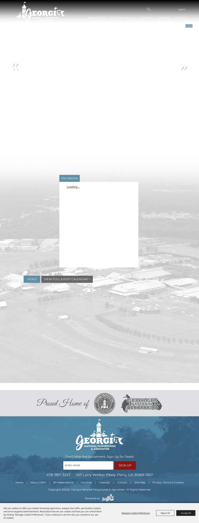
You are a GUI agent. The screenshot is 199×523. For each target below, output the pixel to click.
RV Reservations (123, 17)
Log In (181, 9)
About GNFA (97, 17)
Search (149, 9)
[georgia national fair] (107, 404)
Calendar (164, 17)
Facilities (146, 17)
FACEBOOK (69, 178)
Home (19, 482)
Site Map (139, 482)
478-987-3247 (58, 475)
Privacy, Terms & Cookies (168, 482)
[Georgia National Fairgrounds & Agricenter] (40, 12)
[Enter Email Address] (88, 465)
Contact (181, 17)
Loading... (73, 187)
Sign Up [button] (125, 465)
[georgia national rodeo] (141, 403)
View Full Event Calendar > (67, 279)
